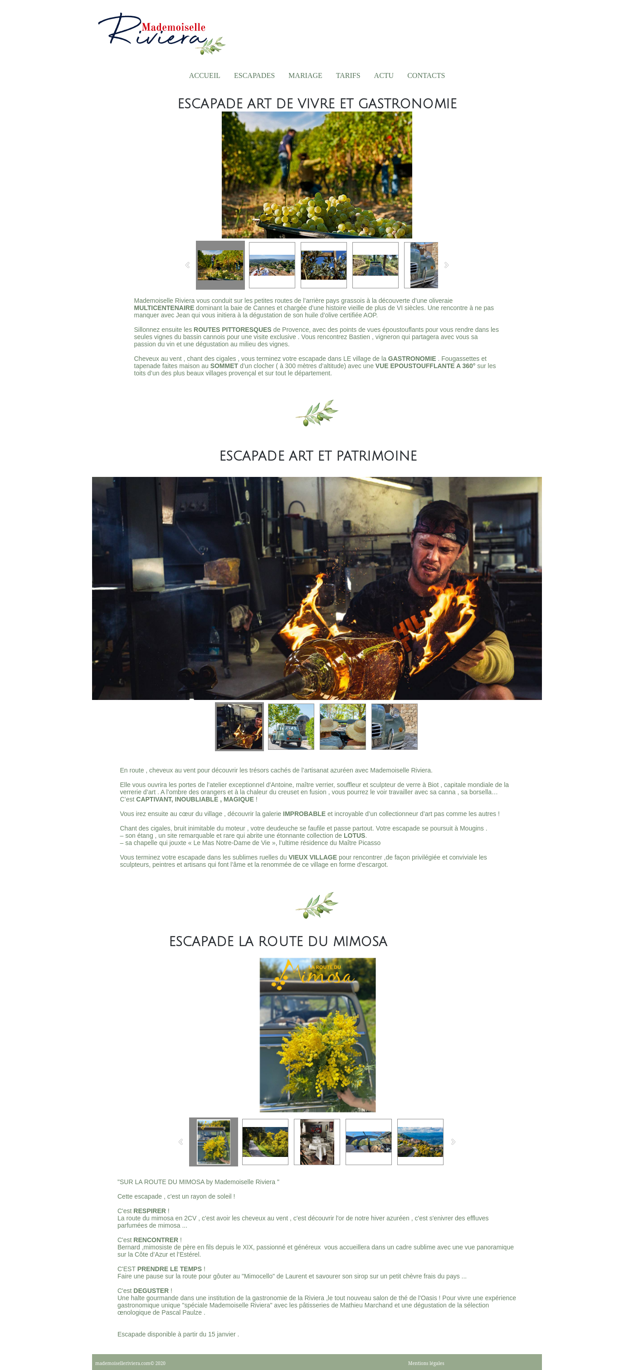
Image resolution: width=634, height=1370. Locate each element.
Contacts (426, 75)
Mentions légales (426, 1363)
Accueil (204, 75)
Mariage (305, 75)
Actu (384, 75)
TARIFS (348, 75)
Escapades (254, 75)
